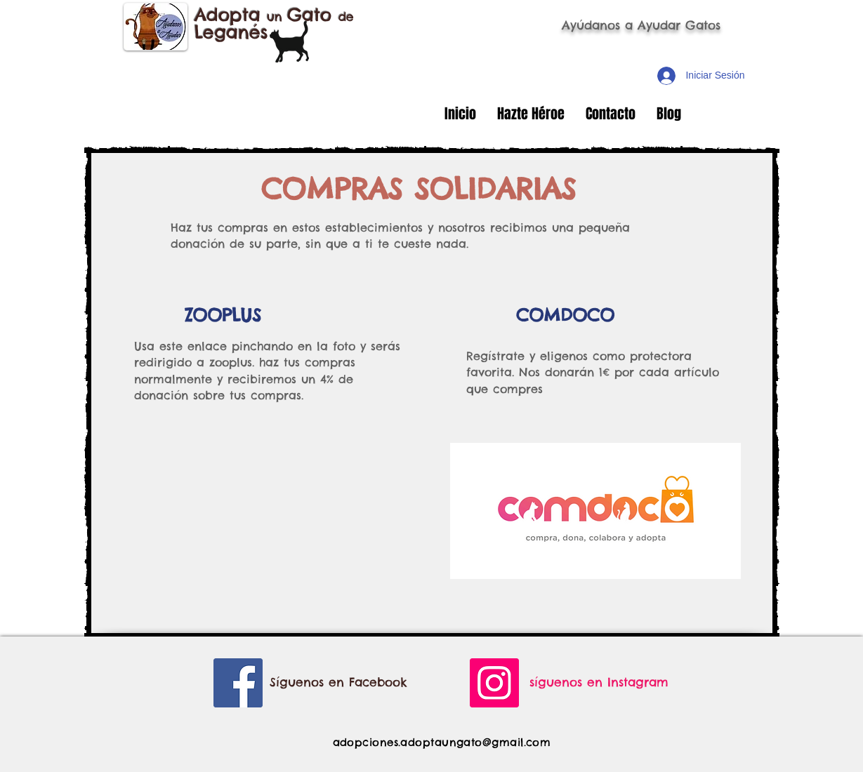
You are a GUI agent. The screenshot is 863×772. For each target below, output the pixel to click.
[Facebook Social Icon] (238, 682)
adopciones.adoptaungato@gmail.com (442, 742)
